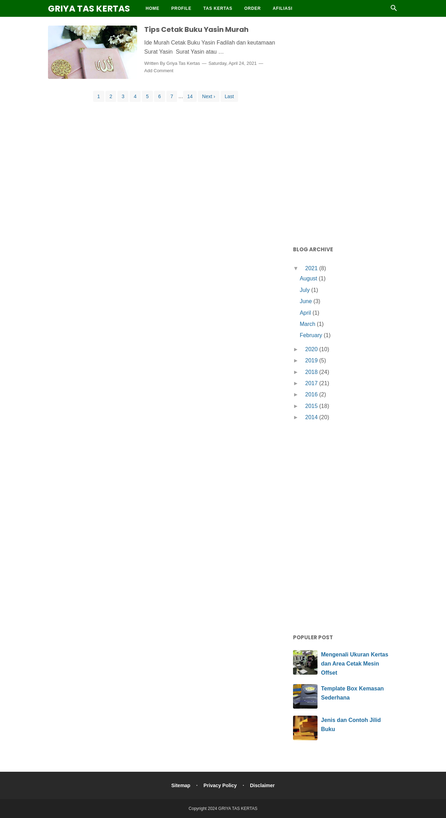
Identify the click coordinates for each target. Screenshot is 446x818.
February (311, 335)
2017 (312, 383)
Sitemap (180, 785)
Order (252, 8)
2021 (312, 268)
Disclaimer (262, 785)
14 (190, 96)
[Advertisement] (345, 130)
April (306, 313)
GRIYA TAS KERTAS (89, 8)
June (306, 301)
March (308, 324)
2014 (312, 417)
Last (229, 96)
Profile (181, 8)
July (305, 290)
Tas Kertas (217, 8)
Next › (208, 96)
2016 (312, 394)
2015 (312, 406)
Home (152, 8)
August (309, 278)
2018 (312, 372)
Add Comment (158, 70)
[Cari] (394, 10)
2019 (312, 360)
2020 (312, 349)
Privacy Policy (220, 785)
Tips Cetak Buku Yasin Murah (196, 29)
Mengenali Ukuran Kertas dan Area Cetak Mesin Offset (354, 663)
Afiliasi (282, 8)
